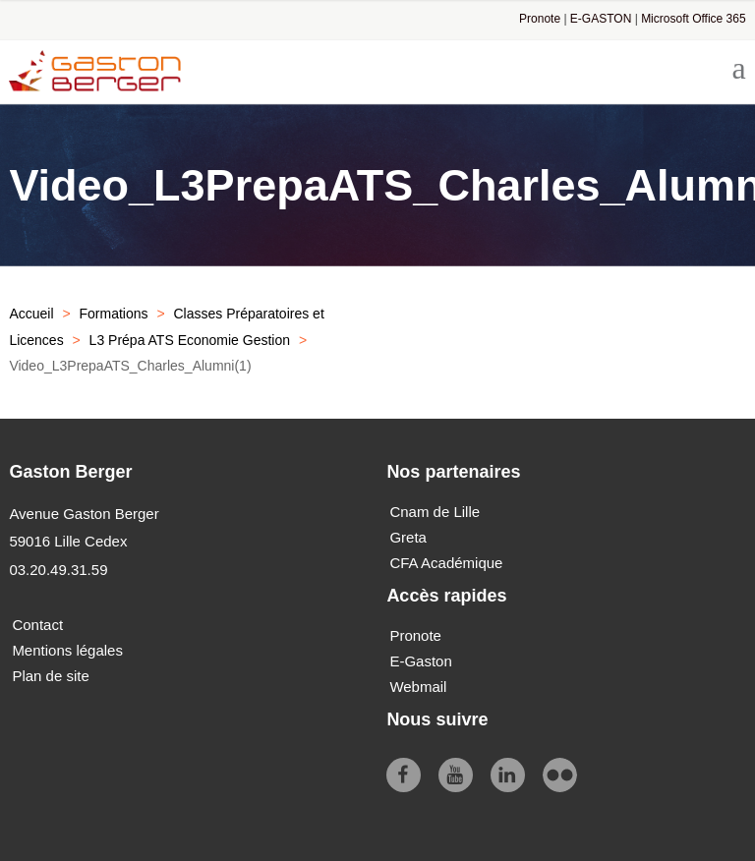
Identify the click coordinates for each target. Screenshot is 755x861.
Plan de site (50, 675)
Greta (408, 537)
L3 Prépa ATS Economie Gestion (189, 340)
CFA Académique (445, 562)
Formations (113, 313)
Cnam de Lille (434, 511)
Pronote (539, 19)
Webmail (417, 686)
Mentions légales (67, 650)
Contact (37, 624)
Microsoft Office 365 (693, 19)
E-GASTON (600, 19)
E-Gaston (420, 661)
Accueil (31, 313)
